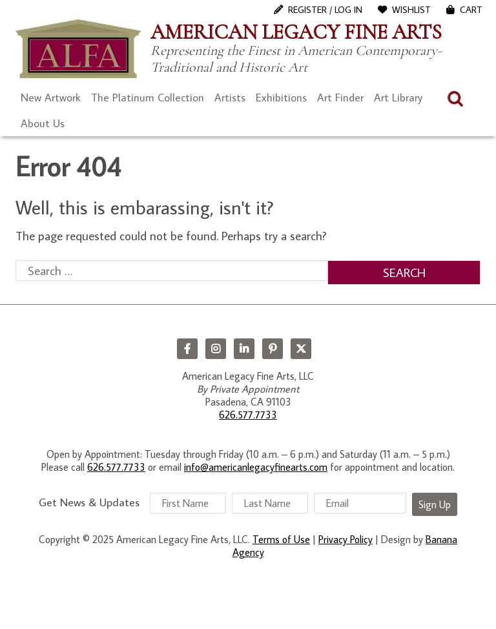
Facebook (187, 348)
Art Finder (340, 97)
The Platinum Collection (147, 97)
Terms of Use (281, 539)
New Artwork (51, 97)
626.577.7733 (248, 414)
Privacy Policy (345, 539)
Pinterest (272, 348)
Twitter (301, 348)
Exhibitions (281, 97)
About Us (43, 123)
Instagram (215, 348)
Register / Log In (325, 9)
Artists (229, 97)
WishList (411, 9)
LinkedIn (244, 348)
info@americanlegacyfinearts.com (255, 466)
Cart (471, 9)
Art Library (398, 97)
